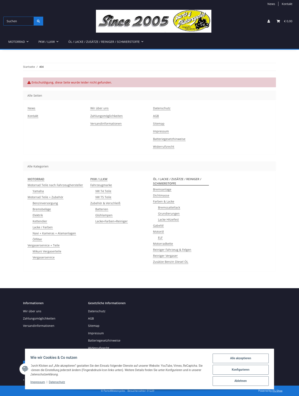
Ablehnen (239, 381)
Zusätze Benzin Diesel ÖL (170, 262)
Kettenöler (40, 221)
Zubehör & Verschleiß (105, 203)
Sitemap (158, 123)
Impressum (39, 383)
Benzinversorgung (45, 203)
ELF (160, 238)
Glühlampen (104, 215)
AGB (156, 116)
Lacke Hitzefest (168, 219)
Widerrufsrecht (163, 147)
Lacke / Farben (43, 227)
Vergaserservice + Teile (44, 245)
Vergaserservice (44, 257)
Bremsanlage (162, 189)
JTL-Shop (277, 390)
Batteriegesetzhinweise (169, 139)
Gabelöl (158, 226)
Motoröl (158, 232)
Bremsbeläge (42, 209)
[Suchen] (18, 21)
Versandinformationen (106, 123)
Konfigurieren (239, 370)
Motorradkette (163, 244)
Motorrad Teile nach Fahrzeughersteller (55, 185)
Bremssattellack (169, 207)
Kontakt (287, 4)
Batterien (101, 209)
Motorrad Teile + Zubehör (45, 197)
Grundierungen (169, 213)
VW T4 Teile (103, 191)
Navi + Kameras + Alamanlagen (54, 233)
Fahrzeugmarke (101, 185)
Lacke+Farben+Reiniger (111, 221)
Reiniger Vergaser (165, 256)
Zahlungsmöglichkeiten (106, 116)
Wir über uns (99, 108)
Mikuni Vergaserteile (47, 251)
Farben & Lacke (163, 201)
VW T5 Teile (103, 197)
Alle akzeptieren (239, 359)
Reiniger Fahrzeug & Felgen (172, 250)
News (271, 4)
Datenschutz (58, 383)
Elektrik (38, 215)
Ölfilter (37, 239)
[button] (268, 21)
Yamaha (38, 191)
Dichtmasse (161, 195)
